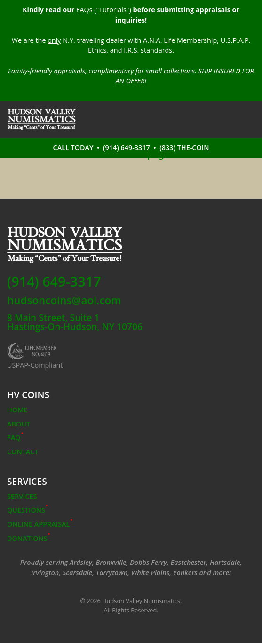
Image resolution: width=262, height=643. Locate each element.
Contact (23, 451)
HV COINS (28, 394)
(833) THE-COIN (184, 147)
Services (27, 481)
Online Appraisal (39, 524)
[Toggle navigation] (248, 119)
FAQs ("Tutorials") (103, 9)
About (18, 423)
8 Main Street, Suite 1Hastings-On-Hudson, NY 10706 (75, 322)
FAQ (15, 437)
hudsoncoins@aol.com (64, 300)
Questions (27, 510)
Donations (28, 538)
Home (17, 409)
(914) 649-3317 (126, 147)
